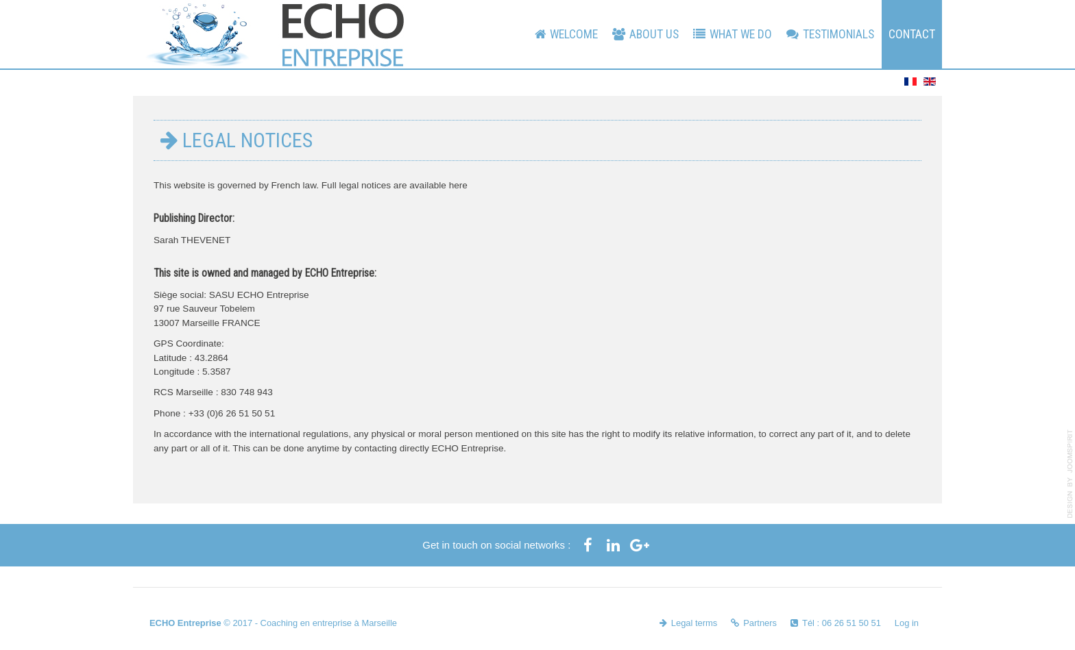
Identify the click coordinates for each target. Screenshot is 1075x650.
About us (654, 34)
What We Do (741, 34)
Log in (907, 623)
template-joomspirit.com (1070, 473)
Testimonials (838, 34)
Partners (760, 623)
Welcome (574, 34)
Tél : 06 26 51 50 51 (841, 623)
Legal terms (694, 623)
